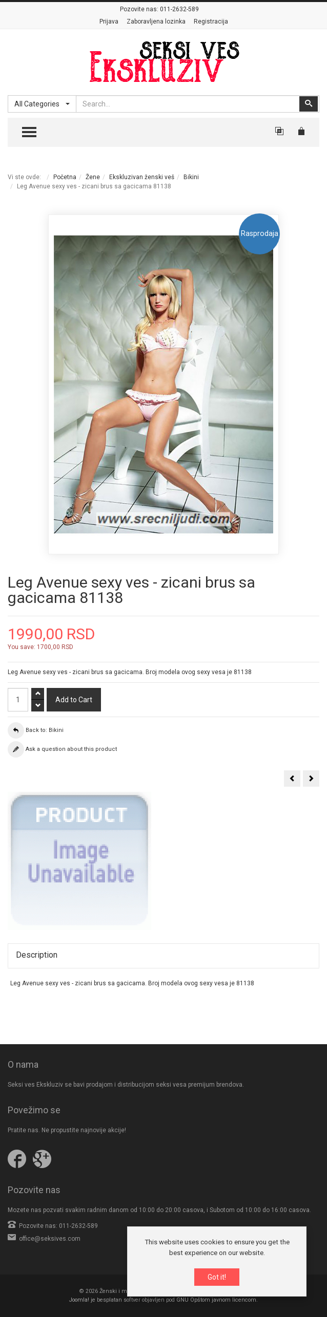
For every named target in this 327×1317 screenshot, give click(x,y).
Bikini (191, 177)
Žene (93, 177)
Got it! (217, 1277)
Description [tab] (36, 955)
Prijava (108, 21)
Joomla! (79, 1300)
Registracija (211, 21)
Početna (64, 177)
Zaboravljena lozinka (156, 21)
